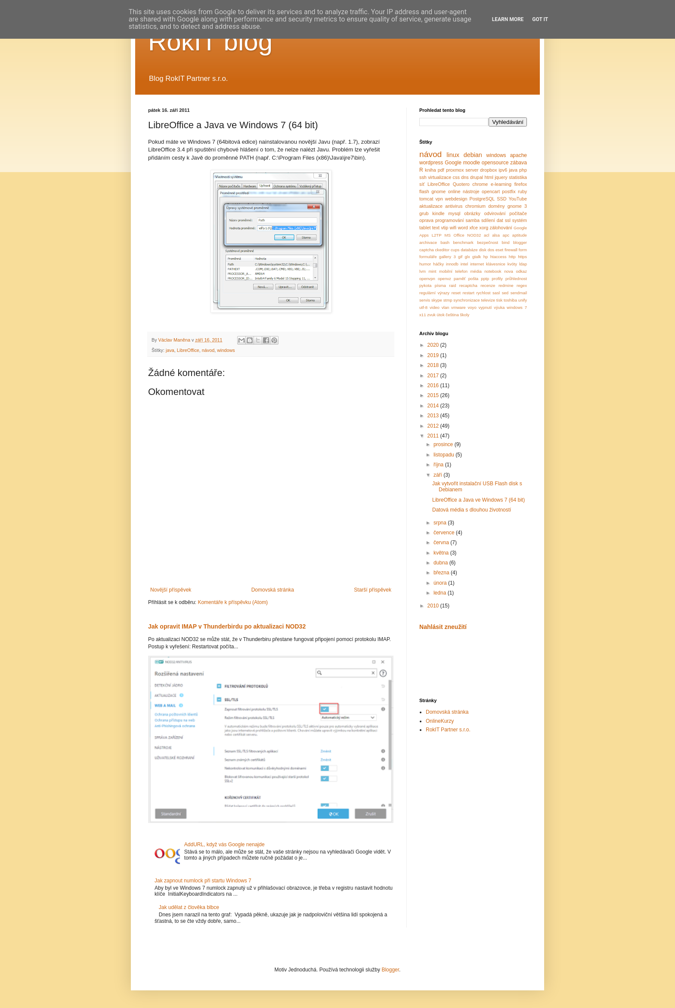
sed (505, 292)
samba (473, 220)
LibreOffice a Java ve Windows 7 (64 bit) (478, 500)
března (442, 573)
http (512, 256)
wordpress (431, 163)
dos (491, 249)
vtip (444, 227)
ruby (522, 191)
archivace (428, 242)
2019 (433, 355)
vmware (458, 307)
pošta (473, 278)
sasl (496, 292)
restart (468, 292)
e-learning (501, 184)
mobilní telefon (453, 271)
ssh (423, 177)
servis (424, 300)
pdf (441, 170)
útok (441, 314)
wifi (453, 227)
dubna (441, 563)
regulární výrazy (434, 292)
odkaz (521, 271)
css (456, 177)
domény (496, 206)
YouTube (518, 198)
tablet (424, 227)
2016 (433, 385)
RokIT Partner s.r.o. (448, 730)
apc (506, 235)
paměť (460, 278)
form (523, 249)
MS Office (454, 235)
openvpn (427, 278)
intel (464, 264)
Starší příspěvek (372, 590)
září (438, 475)
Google (453, 163)
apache (518, 155)
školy (464, 314)
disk (482, 249)
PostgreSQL (482, 198)
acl (486, 235)
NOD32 (474, 235)
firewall (511, 249)
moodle (471, 163)
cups (455, 249)
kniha (430, 170)
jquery (501, 177)
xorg (483, 227)
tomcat (426, 198)
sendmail (519, 292)
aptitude (519, 235)
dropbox (488, 170)
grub (424, 213)
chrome (480, 184)
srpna (440, 523)
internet (477, 264)
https (522, 256)
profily (497, 278)
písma (440, 285)
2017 (433, 376)
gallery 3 (447, 256)
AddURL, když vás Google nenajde (224, 845)
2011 (433, 436)
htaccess (498, 256)
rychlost (483, 292)
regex (522, 285)
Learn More (508, 19)
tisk (499, 300)
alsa (496, 235)
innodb (452, 264)
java (170, 350)
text (436, 227)
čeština (452, 314)
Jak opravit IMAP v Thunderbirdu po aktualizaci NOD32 (227, 626)
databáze (469, 249)
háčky (438, 264)
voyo (472, 307)
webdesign (456, 198)
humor (425, 264)
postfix (508, 191)
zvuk (431, 314)
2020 (433, 345)
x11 (422, 314)
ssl (508, 220)
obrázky (472, 213)
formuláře (428, 256)
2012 (433, 426)
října (439, 465)
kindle (438, 213)
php (523, 170)
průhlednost (516, 278)
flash (424, 191)
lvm (422, 271)
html (488, 177)
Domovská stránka (272, 590)
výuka (499, 307)
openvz (444, 278)
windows (226, 350)
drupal (476, 177)
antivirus (453, 206)
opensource (495, 163)
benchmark (463, 242)
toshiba (510, 300)
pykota (425, 285)
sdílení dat (492, 220)
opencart (491, 191)
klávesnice (495, 264)
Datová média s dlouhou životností (471, 510)
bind (506, 242)
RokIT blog (210, 41)
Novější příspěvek (170, 590)
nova (508, 271)
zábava (518, 163)
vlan (445, 307)
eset (499, 249)
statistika (518, 177)
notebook (492, 271)
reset (456, 292)
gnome (438, 191)
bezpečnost (487, 242)
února (440, 583)
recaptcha (468, 285)
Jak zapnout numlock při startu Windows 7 (203, 881)
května (441, 553)
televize (488, 300)
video (435, 307)
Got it (540, 19)
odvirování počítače (505, 213)
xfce (473, 227)
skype (436, 300)
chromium (475, 206)
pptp (485, 278)
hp (485, 256)
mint (432, 271)
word (463, 227)
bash (444, 242)
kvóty (512, 264)
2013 (433, 416)
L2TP (437, 235)
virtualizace (439, 177)
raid (452, 285)
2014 (433, 406)
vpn (439, 198)
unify (522, 300)
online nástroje (464, 191)
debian (473, 154)
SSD (501, 198)
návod (208, 350)
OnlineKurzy (440, 721)
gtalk (476, 256)
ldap (523, 264)
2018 (433, 365)
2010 (433, 606)
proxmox (455, 170)
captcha (426, 249)
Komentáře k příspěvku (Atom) (233, 602)
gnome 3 (517, 206)
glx (467, 256)
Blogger (390, 970)
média (476, 271)
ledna (440, 593)
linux (452, 154)
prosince (444, 444)
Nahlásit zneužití (443, 626)
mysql (454, 213)
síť (421, 184)
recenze (487, 285)
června (441, 542)
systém (519, 220)
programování (449, 220)
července (444, 533)
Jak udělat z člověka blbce (189, 907)
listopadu (444, 455)
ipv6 (503, 170)
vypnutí (485, 307)
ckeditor (442, 249)
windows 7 (517, 307)
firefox (520, 184)
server (471, 170)
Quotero (461, 184)
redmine (506, 285)
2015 (433, 395)
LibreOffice (188, 350)
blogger (520, 242)
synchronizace (466, 300)
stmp (447, 300)
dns (464, 177)
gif (460, 256)
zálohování (501, 227)
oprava (426, 220)
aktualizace (431, 206)
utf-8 (423, 307)
